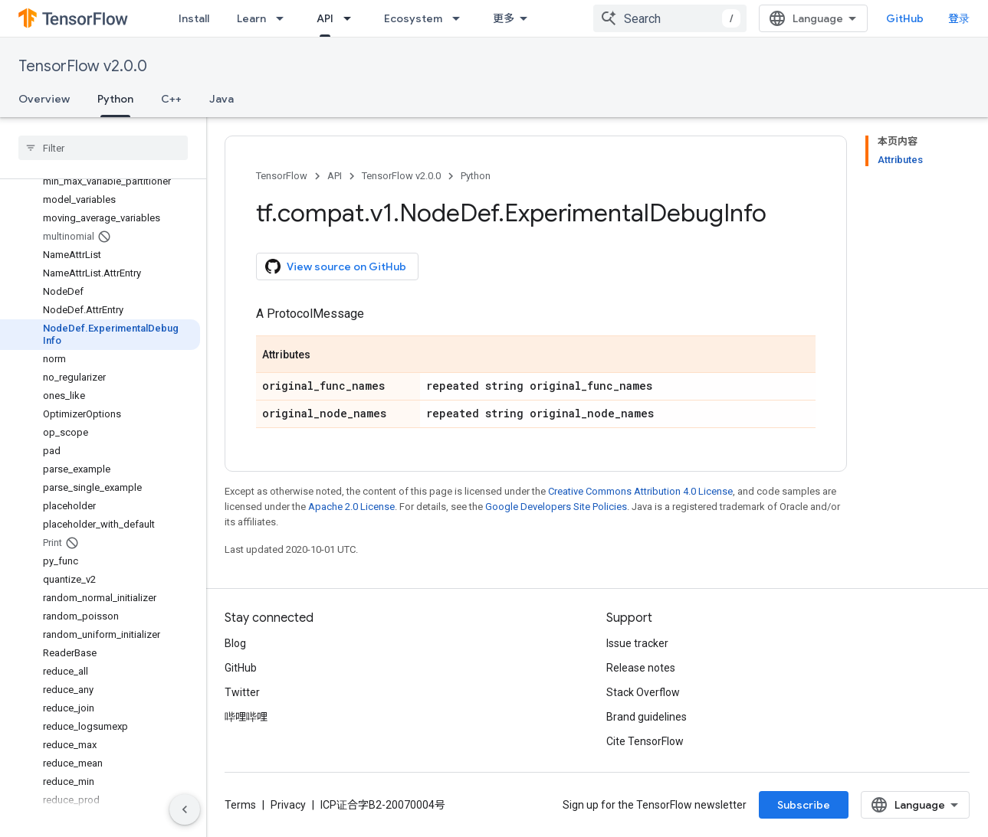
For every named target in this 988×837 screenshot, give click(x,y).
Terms (240, 805)
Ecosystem (413, 18)
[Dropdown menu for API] (351, 18)
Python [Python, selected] (115, 99)
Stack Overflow (643, 692)
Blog (235, 643)
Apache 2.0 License (351, 506)
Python (476, 175)
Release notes (640, 668)
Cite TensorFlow (645, 741)
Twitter (242, 692)
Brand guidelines (646, 717)
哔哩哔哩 (246, 717)
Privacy (288, 805)
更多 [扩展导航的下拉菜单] (503, 18)
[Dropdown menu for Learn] (284, 18)
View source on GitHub (335, 266)
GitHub (905, 18)
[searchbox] (103, 148)
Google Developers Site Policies (556, 506)
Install (194, 18)
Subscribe (803, 805)
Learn (251, 18)
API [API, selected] (325, 18)
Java (221, 99)
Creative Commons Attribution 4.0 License (640, 491)
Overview (44, 99)
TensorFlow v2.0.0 (82, 66)
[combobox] (670, 18)
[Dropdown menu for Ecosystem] (460, 18)
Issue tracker (637, 643)
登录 (959, 18)
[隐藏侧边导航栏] (184, 809)
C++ (171, 99)
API (334, 175)
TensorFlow (281, 175)
